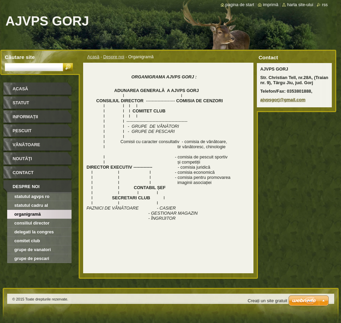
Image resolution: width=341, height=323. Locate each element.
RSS (325, 4)
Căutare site (20, 57)
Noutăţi (22, 158)
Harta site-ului (300, 4)
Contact (23, 172)
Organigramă (27, 214)
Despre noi (113, 56)
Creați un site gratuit (267, 300)
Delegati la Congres (34, 231)
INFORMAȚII (25, 116)
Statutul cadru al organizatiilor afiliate (35, 206)
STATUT (21, 102)
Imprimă (271, 4)
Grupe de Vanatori (32, 249)
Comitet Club (27, 240)
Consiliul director (31, 223)
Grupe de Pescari (31, 258)
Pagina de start (240, 4)
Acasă (93, 56)
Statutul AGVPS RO (31, 196)
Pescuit (22, 130)
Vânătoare (26, 144)
